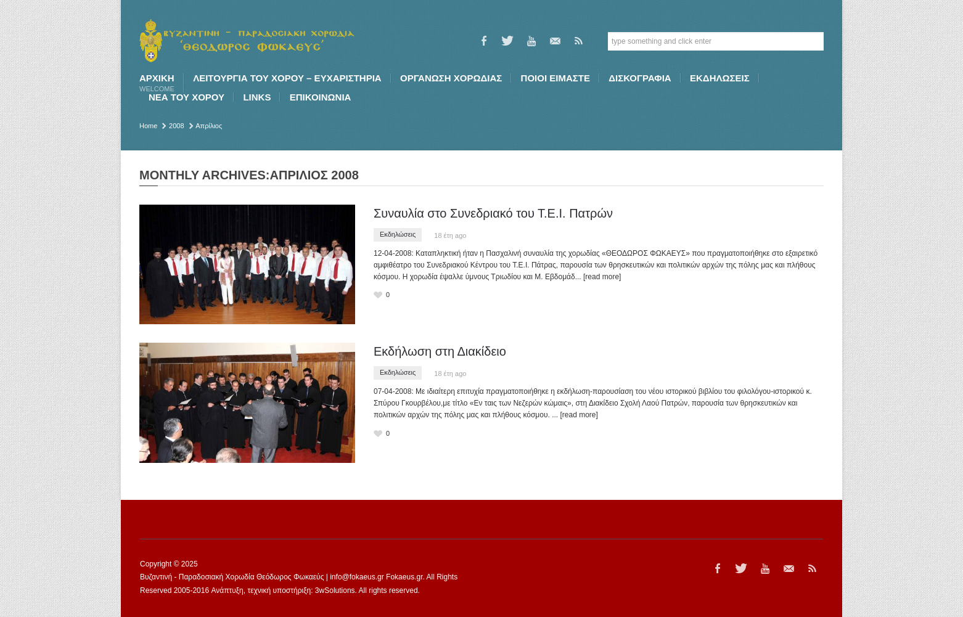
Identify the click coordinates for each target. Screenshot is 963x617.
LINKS (257, 97)
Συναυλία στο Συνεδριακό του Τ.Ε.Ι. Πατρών (493, 213)
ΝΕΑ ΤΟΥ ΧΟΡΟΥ (186, 97)
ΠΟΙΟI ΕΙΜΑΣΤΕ (555, 78)
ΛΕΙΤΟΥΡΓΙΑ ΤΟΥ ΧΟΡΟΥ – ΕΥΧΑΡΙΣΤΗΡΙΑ (287, 78)
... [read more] (598, 276)
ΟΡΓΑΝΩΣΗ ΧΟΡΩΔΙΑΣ (451, 78)
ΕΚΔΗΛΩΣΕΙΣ (720, 78)
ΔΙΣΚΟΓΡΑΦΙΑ (640, 78)
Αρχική (156, 82)
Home (148, 125)
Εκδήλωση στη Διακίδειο (440, 351)
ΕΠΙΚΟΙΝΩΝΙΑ (320, 97)
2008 (176, 125)
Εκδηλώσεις (398, 234)
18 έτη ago (450, 235)
